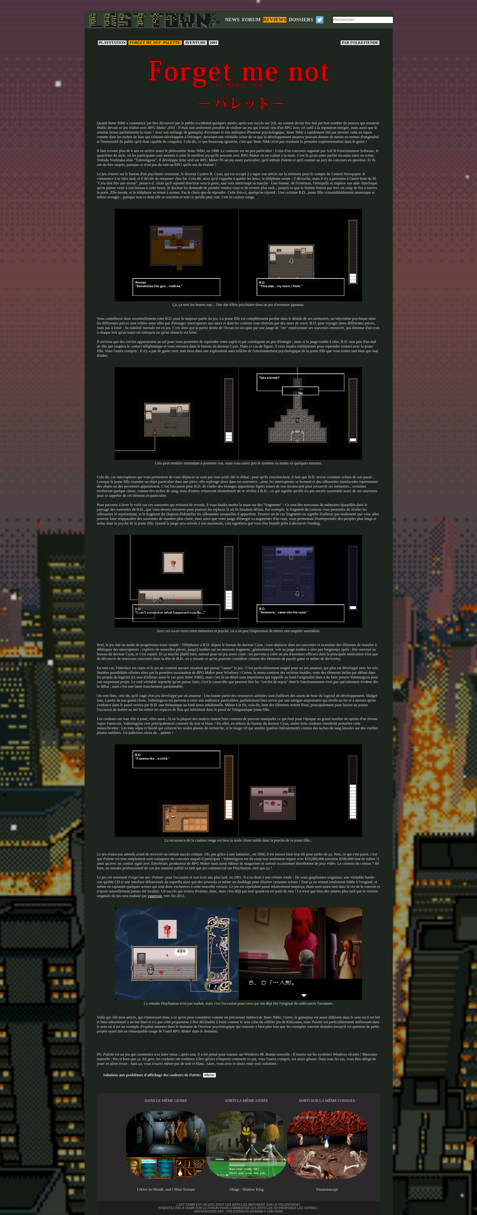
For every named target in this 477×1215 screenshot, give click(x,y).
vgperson (155, 896)
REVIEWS (274, 19)
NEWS (232, 19)
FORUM (251, 19)
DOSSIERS (301, 19)
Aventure (195, 42)
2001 (213, 42)
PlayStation (112, 42)
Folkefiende (360, 42)
